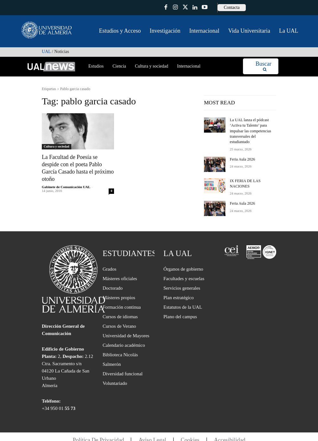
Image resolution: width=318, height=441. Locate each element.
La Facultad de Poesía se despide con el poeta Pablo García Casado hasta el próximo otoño (77, 164)
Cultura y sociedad (56, 146)
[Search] (263, 66)
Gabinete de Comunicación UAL (66, 179)
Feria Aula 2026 (242, 153)
